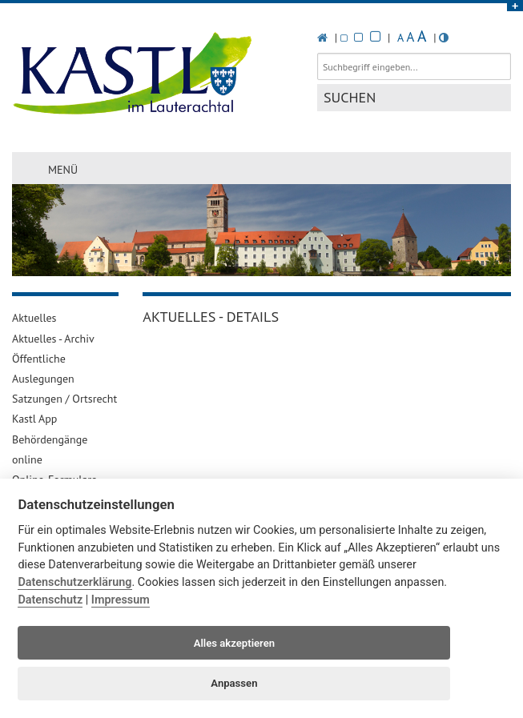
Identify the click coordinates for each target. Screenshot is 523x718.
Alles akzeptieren (234, 643)
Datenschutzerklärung (74, 582)
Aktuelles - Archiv (53, 338)
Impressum (120, 600)
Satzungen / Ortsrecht (64, 398)
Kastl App (34, 418)
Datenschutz (50, 600)
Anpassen (234, 683)
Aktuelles (34, 318)
